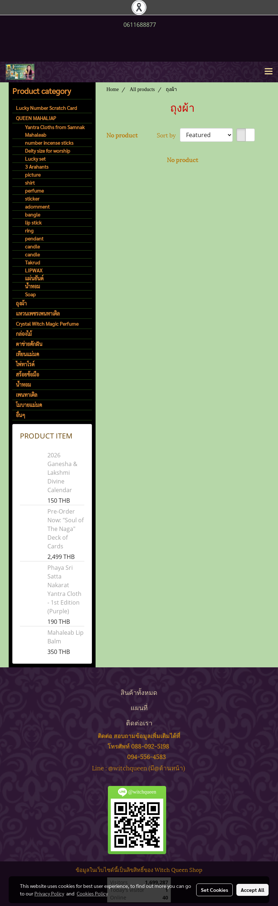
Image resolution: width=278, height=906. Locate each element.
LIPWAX (33, 270)
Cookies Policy (92, 893)
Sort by (168, 135)
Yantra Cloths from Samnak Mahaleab (55, 131)
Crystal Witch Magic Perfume (47, 323)
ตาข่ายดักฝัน (29, 344)
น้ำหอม (32, 286)
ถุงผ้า (21, 303)
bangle (32, 214)
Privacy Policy (49, 893)
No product (122, 135)
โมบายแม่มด (29, 404)
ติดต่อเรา (139, 722)
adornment (37, 206)
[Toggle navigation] (269, 72)
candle (32, 246)
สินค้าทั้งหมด (139, 692)
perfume (34, 190)
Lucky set (35, 158)
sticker (32, 198)
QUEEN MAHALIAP (36, 118)
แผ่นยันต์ (34, 278)
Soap (30, 294)
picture (33, 174)
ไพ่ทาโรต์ (25, 364)
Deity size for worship (47, 150)
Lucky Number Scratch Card (46, 107)
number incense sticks (49, 142)
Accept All (252, 889)
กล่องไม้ (24, 333)
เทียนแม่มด (27, 354)
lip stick (33, 222)
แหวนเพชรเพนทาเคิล (38, 313)
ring (29, 230)
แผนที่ (139, 707)
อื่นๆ (20, 415)
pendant (34, 238)
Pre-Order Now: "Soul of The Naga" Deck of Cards (65, 528)
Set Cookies (214, 889)
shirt (30, 182)
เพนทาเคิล (26, 394)
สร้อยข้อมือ (27, 374)
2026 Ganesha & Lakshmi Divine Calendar (62, 472)
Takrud (32, 262)
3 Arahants (37, 166)
